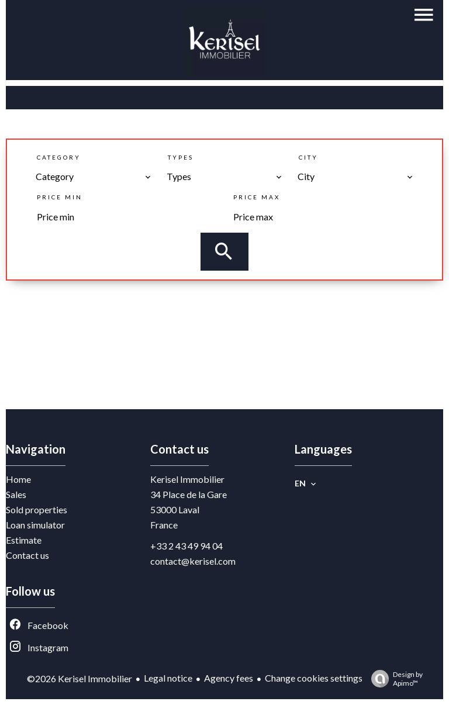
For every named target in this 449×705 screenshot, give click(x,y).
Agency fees (228, 677)
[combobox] (93, 176)
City (308, 157)
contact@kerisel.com (193, 560)
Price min (59, 197)
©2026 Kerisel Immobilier (79, 678)
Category (59, 157)
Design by (394, 678)
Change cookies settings (313, 677)
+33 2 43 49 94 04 (186, 545)
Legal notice (168, 677)
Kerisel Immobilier (187, 479)
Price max (256, 197)
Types (181, 157)
